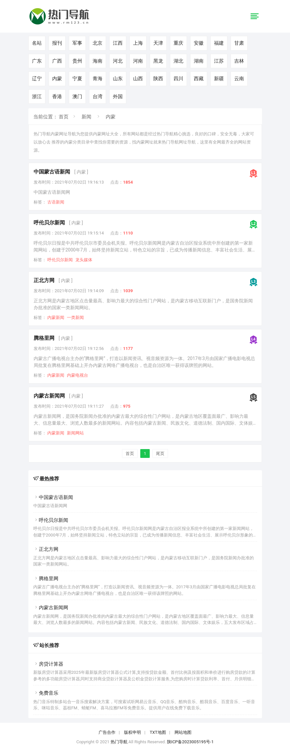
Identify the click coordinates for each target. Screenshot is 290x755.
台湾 (97, 96)
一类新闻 (75, 317)
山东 (118, 79)
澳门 (77, 96)
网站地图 (183, 732)
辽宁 (37, 79)
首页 (64, 117)
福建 (219, 43)
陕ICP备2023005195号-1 (190, 741)
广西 (57, 61)
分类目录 (81, 142)
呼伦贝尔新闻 (49, 222)
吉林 (239, 61)
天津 (158, 43)
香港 (57, 96)
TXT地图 (158, 732)
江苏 (219, 61)
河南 (138, 61)
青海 (97, 79)
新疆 (219, 79)
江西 (118, 43)
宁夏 (77, 79)
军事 (77, 43)
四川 (178, 79)
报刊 (57, 43)
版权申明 (132, 732)
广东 (37, 61)
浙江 (37, 96)
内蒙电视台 (77, 375)
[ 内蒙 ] (81, 171)
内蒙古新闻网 (49, 396)
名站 (37, 43)
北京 (97, 43)
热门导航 (119, 741)
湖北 (178, 61)
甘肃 (239, 43)
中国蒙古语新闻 (52, 172)
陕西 (158, 79)
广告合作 (107, 732)
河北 (118, 61)
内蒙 (57, 79)
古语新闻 (55, 202)
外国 (118, 96)
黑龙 (158, 61)
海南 (97, 61)
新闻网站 (75, 432)
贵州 (77, 61)
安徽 (199, 43)
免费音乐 (45, 693)
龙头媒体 (83, 259)
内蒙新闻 (55, 317)
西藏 (199, 79)
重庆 (178, 43)
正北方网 (44, 280)
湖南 (199, 61)
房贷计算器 (48, 664)
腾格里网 (44, 338)
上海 (138, 43)
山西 (138, 79)
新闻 (86, 117)
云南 (239, 79)
